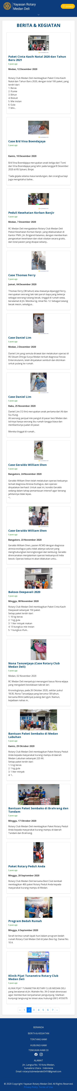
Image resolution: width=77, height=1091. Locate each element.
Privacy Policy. (31, 1087)
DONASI (68, 6)
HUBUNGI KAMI (38, 1045)
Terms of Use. (46, 1087)
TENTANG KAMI (38, 1039)
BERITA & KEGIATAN (38, 1033)
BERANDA (38, 1027)
